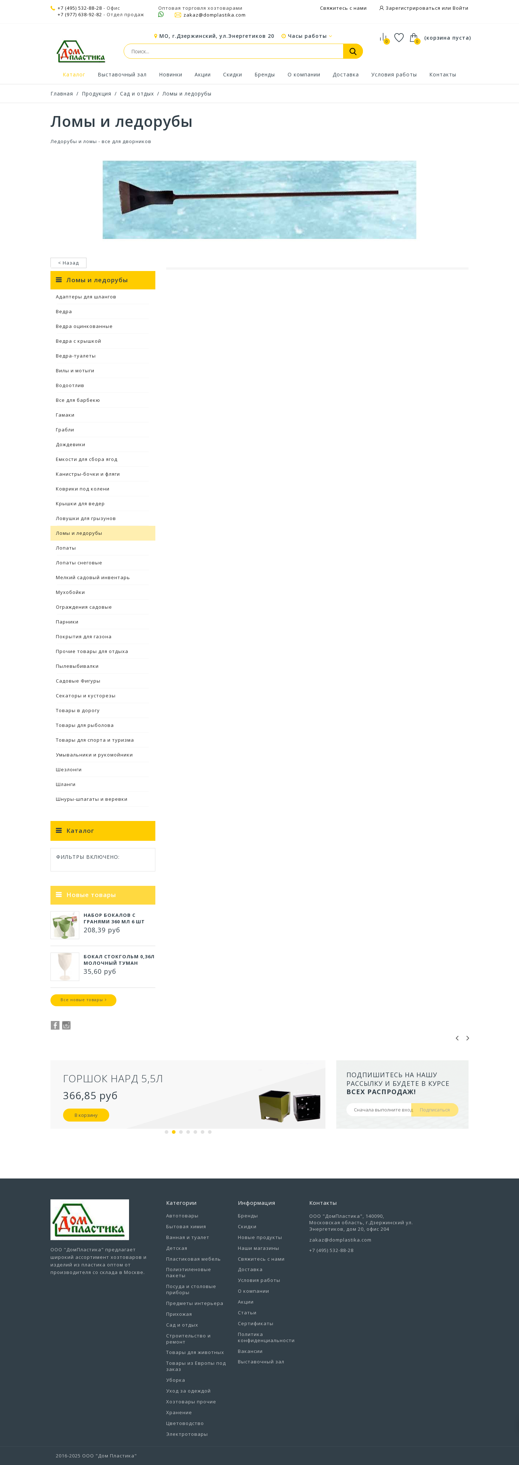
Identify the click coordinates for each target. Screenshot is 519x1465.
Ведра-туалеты (76, 355)
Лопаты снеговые (79, 562)
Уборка (175, 1380)
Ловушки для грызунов (86, 518)
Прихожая (179, 1314)
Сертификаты (256, 1323)
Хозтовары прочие (191, 1401)
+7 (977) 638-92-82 (80, 15)
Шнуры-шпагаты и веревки (92, 799)
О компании (304, 74)
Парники (67, 621)
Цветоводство (185, 1423)
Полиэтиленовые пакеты (188, 1272)
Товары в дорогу (78, 710)
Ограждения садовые (84, 607)
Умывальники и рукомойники (94, 754)
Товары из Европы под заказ (196, 1366)
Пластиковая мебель (193, 1259)
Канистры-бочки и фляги (88, 474)
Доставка (346, 74)
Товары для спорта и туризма (95, 740)
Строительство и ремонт (188, 1338)
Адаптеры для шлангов (86, 296)
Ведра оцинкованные (84, 326)
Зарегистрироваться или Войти (426, 8)
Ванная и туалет (187, 1237)
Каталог (74, 74)
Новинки (170, 74)
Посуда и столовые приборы (191, 1289)
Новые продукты (260, 1237)
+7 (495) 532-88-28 (80, 8)
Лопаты (66, 548)
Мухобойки (70, 592)
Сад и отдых (137, 93)
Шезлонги (69, 769)
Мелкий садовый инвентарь (93, 577)
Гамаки (65, 415)
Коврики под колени (83, 488)
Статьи (247, 1312)
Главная (61, 93)
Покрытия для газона (84, 636)
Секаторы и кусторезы (86, 695)
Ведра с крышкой (78, 341)
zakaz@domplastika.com (210, 15)
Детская (176, 1248)
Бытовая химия (186, 1226)
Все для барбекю (78, 400)
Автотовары (182, 1215)
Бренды (264, 74)
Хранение (179, 1412)
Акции (203, 74)
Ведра (64, 311)
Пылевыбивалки (77, 666)
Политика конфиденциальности (266, 1337)
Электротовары (187, 1434)
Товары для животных (195, 1352)
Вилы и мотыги (75, 370)
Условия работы (394, 74)
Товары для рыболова (85, 725)
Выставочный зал (122, 74)
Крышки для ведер (80, 503)
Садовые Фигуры (78, 681)
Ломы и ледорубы (187, 93)
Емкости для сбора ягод (86, 459)
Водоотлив (70, 385)
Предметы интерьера (194, 1303)
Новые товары (91, 895)
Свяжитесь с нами (343, 8)
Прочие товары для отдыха (92, 651)
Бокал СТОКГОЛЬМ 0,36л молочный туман (119, 959)
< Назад (68, 262)
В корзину (86, 1115)
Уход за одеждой (188, 1391)
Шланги (66, 784)
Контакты (442, 74)
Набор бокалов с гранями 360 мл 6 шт (114, 918)
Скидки (232, 74)
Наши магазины (258, 1248)
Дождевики (70, 444)
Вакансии (250, 1351)
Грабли (65, 429)
